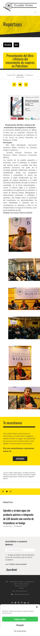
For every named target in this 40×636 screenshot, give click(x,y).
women (5, 478)
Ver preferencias (20, 630)
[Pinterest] (22, 603)
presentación (13, 477)
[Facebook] (12, 603)
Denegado (20, 625)
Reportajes (20, 75)
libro (15, 475)
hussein (10, 475)
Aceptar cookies (20, 619)
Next (16, 45)
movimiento (26, 475)
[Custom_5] (28, 603)
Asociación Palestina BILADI (21, 213)
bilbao (19, 473)
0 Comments (18, 526)
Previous (7, 45)
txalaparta (31, 477)
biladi (15, 473)
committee (25, 473)
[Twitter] (15, 603)
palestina (6, 477)
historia (5, 475)
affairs (11, 473)
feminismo (32, 473)
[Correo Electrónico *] (20, 550)
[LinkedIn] (25, 603)
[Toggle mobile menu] (36, 12)
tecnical (25, 477)
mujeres (33, 475)
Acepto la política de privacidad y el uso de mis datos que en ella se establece (19, 557)
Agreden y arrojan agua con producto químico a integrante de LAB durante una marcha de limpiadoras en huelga (18, 516)
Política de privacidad (17, 564)
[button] (37, 607)
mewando (20, 475)
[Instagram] (18, 603)
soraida (20, 477)
